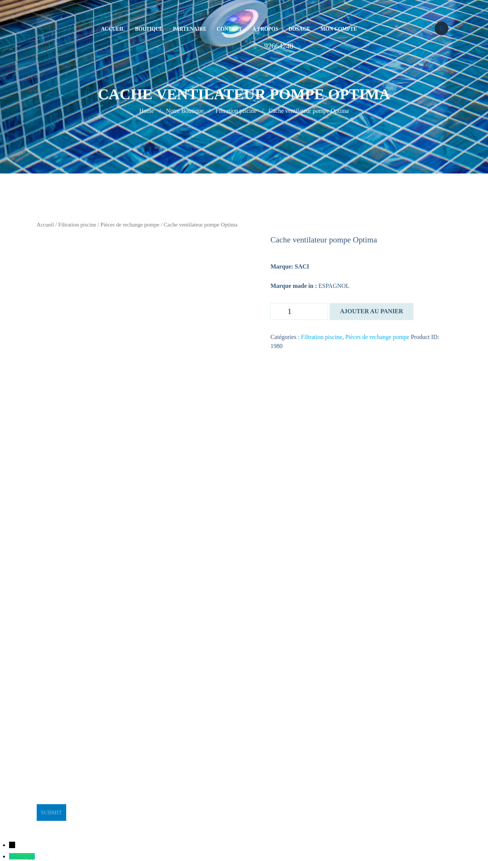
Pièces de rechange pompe (130, 225)
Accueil (45, 225)
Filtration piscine (236, 111)
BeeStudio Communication (259, 825)
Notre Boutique (185, 111)
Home (146, 111)
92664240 (279, 46)
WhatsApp (22, 856)
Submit (51, 812)
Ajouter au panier (371, 311)
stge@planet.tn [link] (55, 703)
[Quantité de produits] (299, 311)
